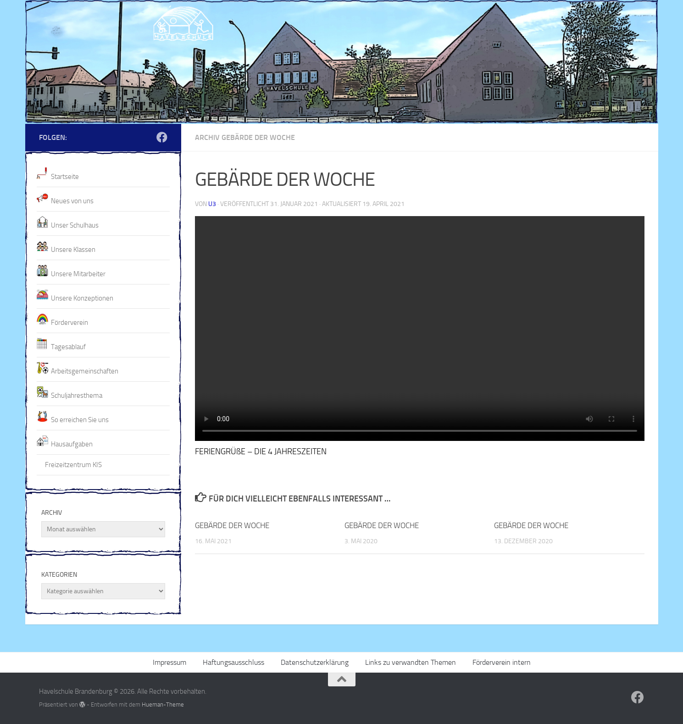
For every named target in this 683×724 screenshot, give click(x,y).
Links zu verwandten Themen (410, 662)
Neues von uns (72, 201)
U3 (212, 204)
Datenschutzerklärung (315, 662)
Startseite (65, 177)
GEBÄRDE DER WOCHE (232, 525)
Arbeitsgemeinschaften (84, 371)
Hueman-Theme (163, 704)
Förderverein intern (501, 662)
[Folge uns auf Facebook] (161, 137)
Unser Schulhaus (75, 225)
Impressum (169, 662)
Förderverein (69, 322)
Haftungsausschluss (233, 662)
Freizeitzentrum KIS (73, 465)
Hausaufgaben (72, 444)
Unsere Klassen (73, 249)
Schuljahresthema (76, 395)
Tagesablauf (68, 347)
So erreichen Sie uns (80, 420)
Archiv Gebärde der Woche (245, 137)
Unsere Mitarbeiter (78, 274)
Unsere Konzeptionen (82, 298)
